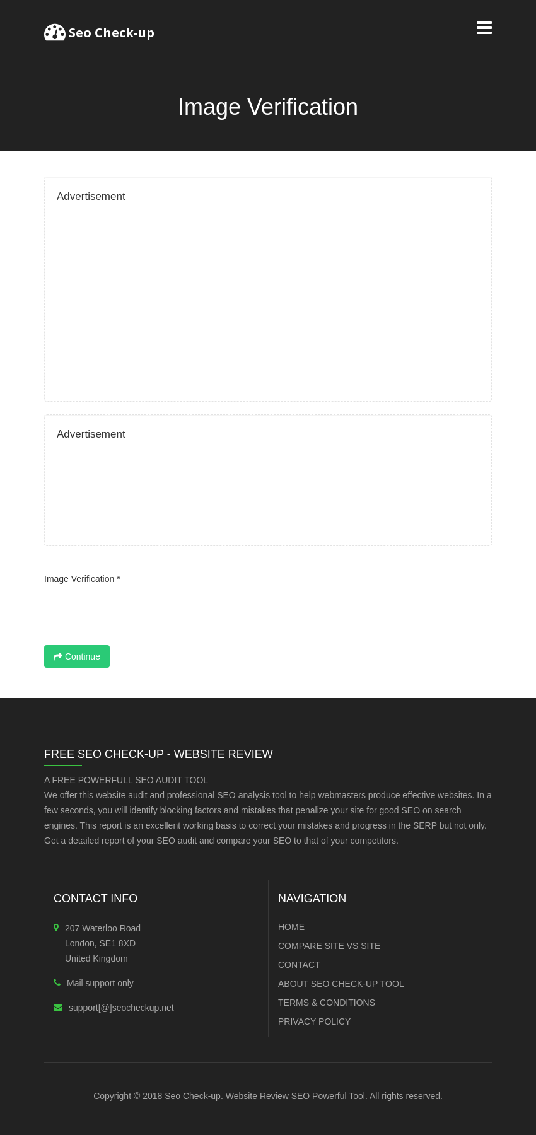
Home (291, 927)
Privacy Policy (314, 1021)
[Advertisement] (268, 300)
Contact (299, 965)
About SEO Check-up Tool (341, 984)
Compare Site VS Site (329, 946)
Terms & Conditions (326, 1003)
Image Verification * (82, 579)
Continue (77, 656)
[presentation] (140, 614)
